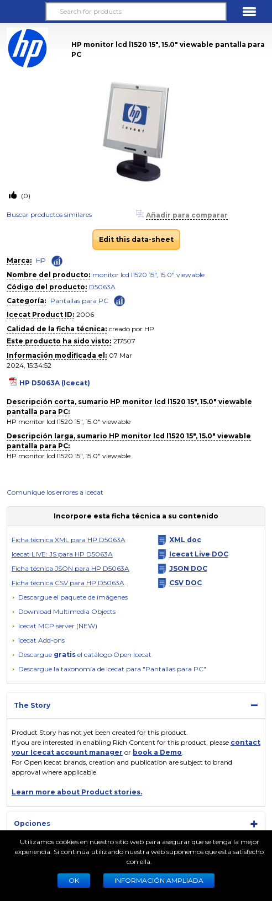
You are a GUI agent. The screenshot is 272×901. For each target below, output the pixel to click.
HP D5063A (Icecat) (54, 383)
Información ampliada (158, 880)
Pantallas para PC (79, 300)
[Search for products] (136, 12)
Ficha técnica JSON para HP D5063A (70, 568)
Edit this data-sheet (136, 239)
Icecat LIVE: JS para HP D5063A (62, 554)
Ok (74, 880)
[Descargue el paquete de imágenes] (70, 597)
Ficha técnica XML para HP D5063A (68, 540)
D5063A (102, 287)
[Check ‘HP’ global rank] (57, 261)
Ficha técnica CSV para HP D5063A (68, 583)
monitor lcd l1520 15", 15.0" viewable (148, 275)
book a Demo (157, 752)
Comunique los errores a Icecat (55, 492)
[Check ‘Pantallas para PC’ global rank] (119, 300)
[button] (23, 11)
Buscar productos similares (49, 214)
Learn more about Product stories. (77, 792)
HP (41, 260)
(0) (24, 196)
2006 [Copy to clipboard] (85, 314)
